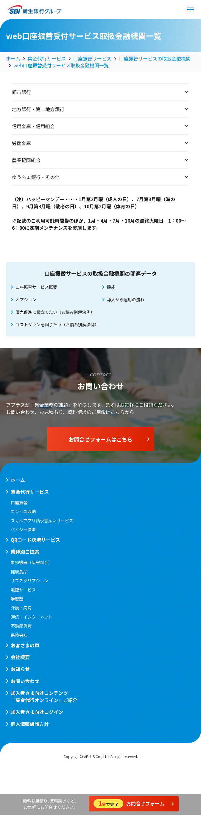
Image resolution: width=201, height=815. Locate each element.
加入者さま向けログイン (37, 711)
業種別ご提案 (25, 551)
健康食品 (19, 572)
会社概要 (20, 657)
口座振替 (19, 502)
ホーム (18, 479)
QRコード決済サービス (35, 539)
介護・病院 (21, 608)
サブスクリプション (29, 580)
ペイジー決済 (23, 530)
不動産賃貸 (21, 626)
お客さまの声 (25, 645)
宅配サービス (23, 590)
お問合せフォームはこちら (108, 439)
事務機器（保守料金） (31, 562)
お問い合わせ (25, 680)
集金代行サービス (30, 491)
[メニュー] (190, 9)
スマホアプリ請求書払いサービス (42, 521)
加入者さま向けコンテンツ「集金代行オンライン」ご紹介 (44, 696)
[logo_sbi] (34, 9)
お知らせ (20, 669)
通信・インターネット (31, 617)
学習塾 (17, 599)
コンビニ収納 (23, 511)
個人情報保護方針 (30, 723)
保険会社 (19, 635)
